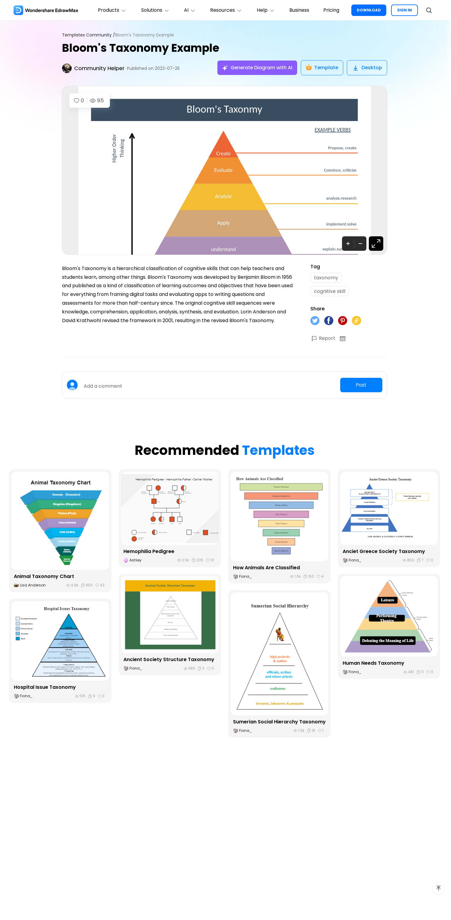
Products (111, 10)
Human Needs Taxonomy (373, 663)
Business (299, 10)
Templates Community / (88, 35)
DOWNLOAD (369, 10)
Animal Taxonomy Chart (44, 576)
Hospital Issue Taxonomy (45, 687)
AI (189, 10)
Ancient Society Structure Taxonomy (168, 660)
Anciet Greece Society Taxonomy (384, 551)
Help (265, 10)
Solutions (154, 10)
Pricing (331, 10)
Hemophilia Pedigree (148, 551)
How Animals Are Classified (266, 568)
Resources (226, 10)
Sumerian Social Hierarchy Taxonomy (279, 722)
